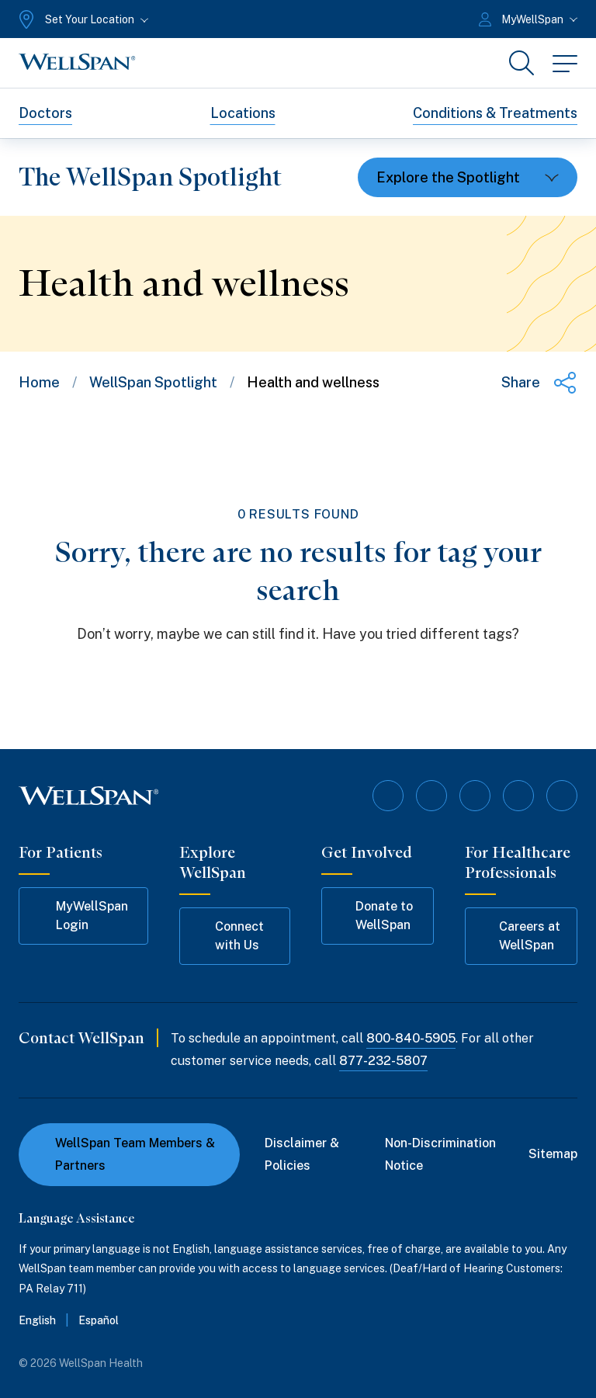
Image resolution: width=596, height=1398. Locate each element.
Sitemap (552, 1153)
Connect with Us (229, 935)
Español (98, 1320)
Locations (242, 113)
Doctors (45, 113)
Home (39, 382)
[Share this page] (539, 382)
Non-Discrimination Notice (440, 1154)
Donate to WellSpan (374, 915)
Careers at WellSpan (520, 935)
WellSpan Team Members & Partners (126, 1154)
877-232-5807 (383, 1060)
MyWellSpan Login (80, 915)
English (37, 1320)
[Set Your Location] (82, 19)
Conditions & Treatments (495, 113)
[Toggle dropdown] (467, 177)
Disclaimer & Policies (302, 1154)
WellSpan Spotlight (153, 382)
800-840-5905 (411, 1038)
